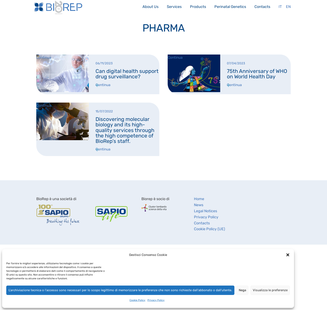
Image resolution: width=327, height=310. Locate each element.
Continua (103, 85)
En (288, 6)
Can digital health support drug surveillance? (127, 74)
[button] (288, 255)
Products (198, 6)
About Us (150, 6)
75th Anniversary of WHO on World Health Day (257, 74)
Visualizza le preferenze (270, 290)
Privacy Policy (156, 300)
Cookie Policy (137, 300)
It (280, 6)
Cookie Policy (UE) (209, 229)
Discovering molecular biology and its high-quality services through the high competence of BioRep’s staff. (125, 130)
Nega (242, 290)
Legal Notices (205, 211)
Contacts (262, 6)
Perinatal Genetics (230, 6)
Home (199, 199)
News (198, 205)
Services (174, 6)
